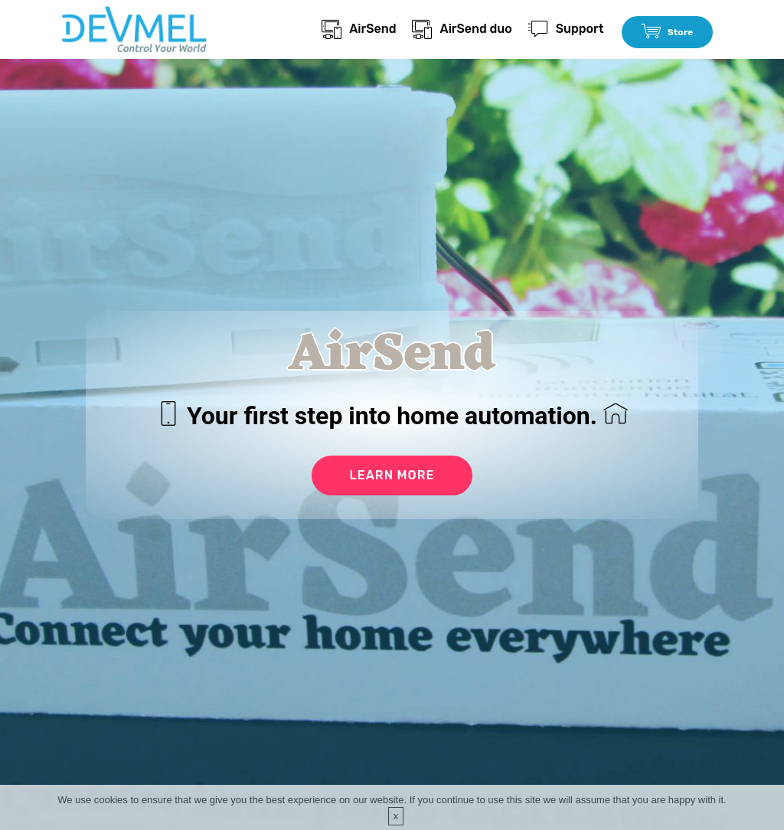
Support (566, 28)
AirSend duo (461, 28)
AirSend (359, 28)
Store (667, 32)
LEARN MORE (392, 475)
